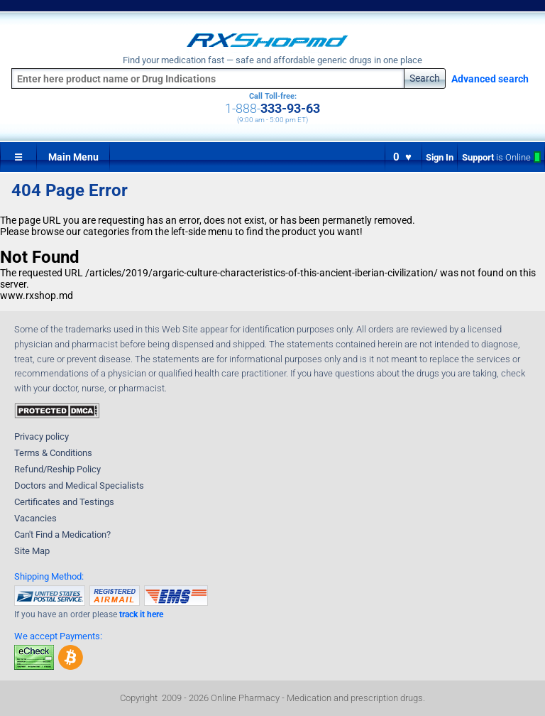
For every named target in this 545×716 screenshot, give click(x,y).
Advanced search (490, 79)
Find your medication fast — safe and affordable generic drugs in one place (272, 60)
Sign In (439, 157)
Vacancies (35, 518)
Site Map (32, 551)
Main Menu (73, 157)
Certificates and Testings (64, 502)
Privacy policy (41, 436)
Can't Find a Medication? (62, 534)
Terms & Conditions (53, 453)
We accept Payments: (58, 636)
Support (501, 157)
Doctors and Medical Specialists (79, 485)
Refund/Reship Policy (57, 469)
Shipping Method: (49, 576)
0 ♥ (403, 157)
